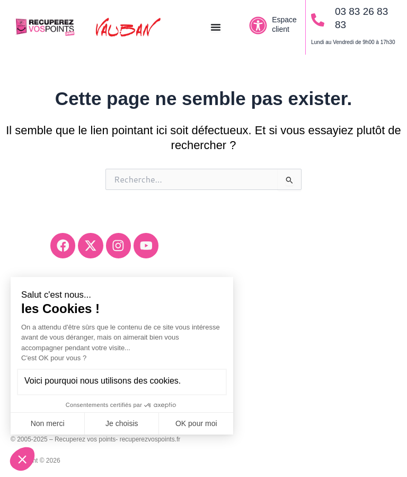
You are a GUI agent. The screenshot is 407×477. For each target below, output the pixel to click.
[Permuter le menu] (215, 27)
